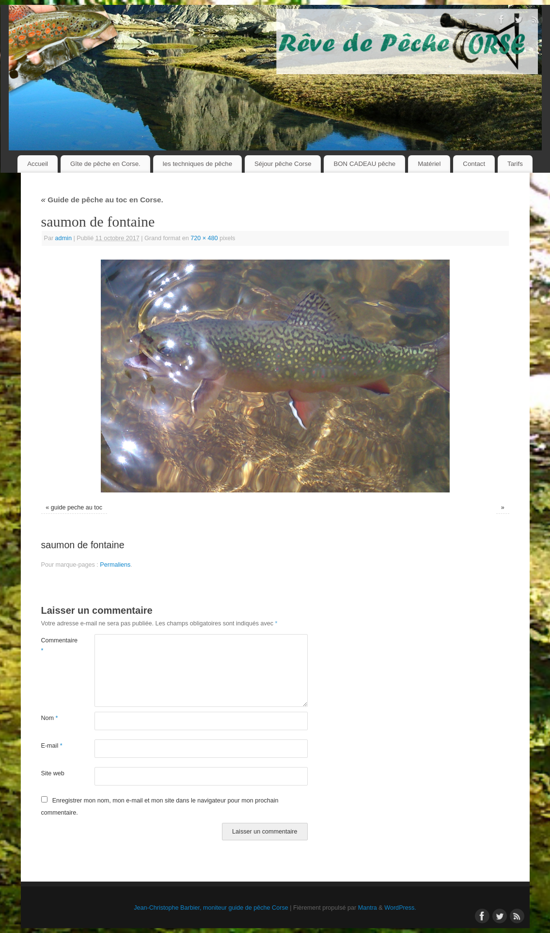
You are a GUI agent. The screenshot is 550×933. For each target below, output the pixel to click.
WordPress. (400, 907)
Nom (49, 718)
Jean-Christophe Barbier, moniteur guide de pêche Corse (211, 907)
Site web (52, 773)
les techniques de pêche (197, 163)
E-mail (52, 745)
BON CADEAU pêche (364, 163)
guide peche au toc (76, 507)
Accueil (37, 163)
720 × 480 (204, 238)
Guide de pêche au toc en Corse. (102, 200)
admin (63, 238)
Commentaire (54, 645)
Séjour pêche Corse (283, 163)
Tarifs (515, 163)
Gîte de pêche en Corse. (105, 163)
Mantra (367, 907)
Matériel (429, 163)
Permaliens (115, 564)
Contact (474, 163)
